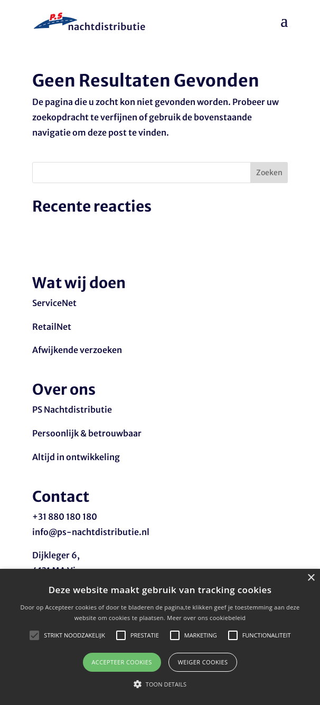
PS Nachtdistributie (72, 409)
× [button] (311, 578)
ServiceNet (54, 303)
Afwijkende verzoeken (77, 350)
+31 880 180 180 (64, 516)
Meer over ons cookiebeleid (206, 618)
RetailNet (51, 326)
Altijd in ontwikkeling (76, 457)
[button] (160, 684)
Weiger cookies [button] (203, 662)
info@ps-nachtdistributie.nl (90, 532)
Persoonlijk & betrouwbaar (87, 433)
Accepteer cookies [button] (122, 662)
